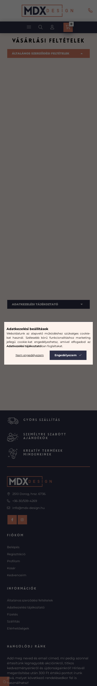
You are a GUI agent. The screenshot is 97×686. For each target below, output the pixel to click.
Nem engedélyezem (30, 355)
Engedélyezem (66, 355)
